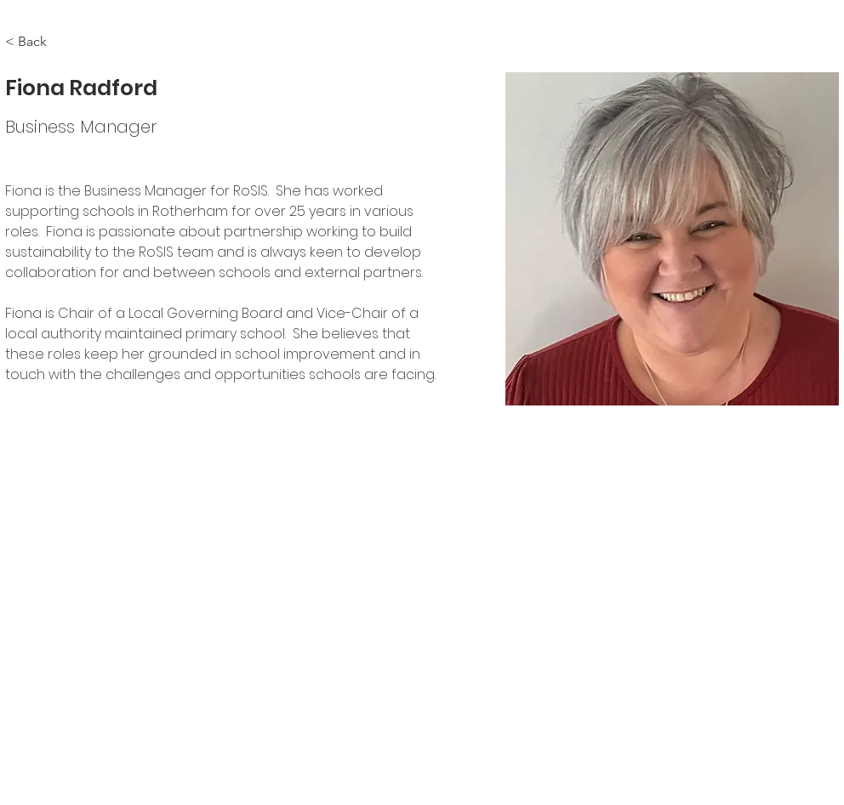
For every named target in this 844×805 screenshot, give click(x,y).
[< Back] (38, 42)
